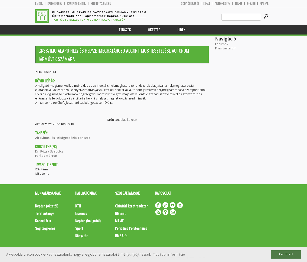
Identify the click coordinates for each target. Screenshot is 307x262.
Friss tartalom (225, 48)
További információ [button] (169, 254)
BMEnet (120, 213)
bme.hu (39, 3)
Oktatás (154, 29)
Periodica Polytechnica (131, 228)
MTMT (119, 220)
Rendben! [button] (286, 254)
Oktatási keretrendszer (131, 206)
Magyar (264, 3)
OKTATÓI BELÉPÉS (190, 3)
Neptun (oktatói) (46, 206)
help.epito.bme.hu (101, 3)
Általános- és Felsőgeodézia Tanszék (62, 138)
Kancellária (43, 220)
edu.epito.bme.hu (76, 3)
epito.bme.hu (55, 3)
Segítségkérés (45, 228)
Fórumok (221, 44)
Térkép (239, 3)
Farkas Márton (46, 156)
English (251, 3)
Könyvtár (81, 235)
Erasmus (81, 213)
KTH (78, 206)
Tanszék (125, 29)
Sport (79, 228)
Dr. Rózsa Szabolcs (49, 151)
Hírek (181, 29)
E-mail (206, 3)
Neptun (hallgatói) (87, 220)
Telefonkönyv (222, 3)
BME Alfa (121, 235)
